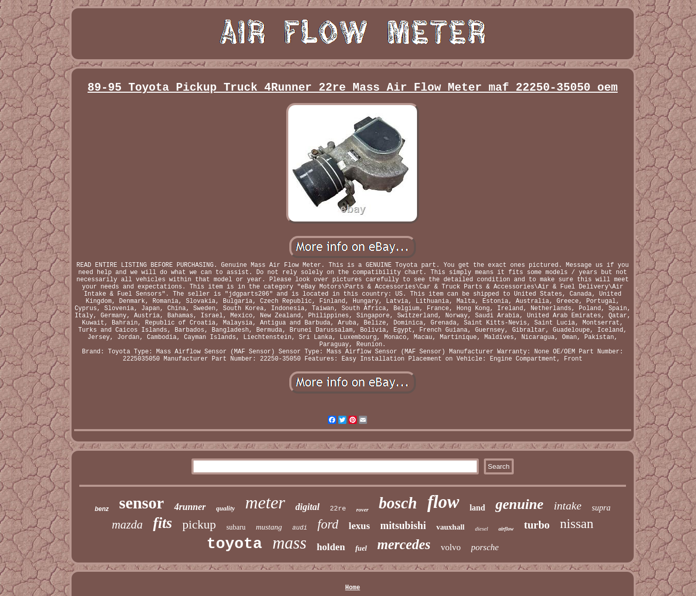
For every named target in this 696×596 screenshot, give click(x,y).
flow (443, 502)
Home (352, 587)
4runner (189, 507)
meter (265, 502)
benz (102, 509)
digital (307, 507)
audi (299, 528)
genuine (519, 504)
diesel (482, 528)
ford (328, 524)
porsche (485, 547)
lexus (359, 525)
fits (162, 523)
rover (362, 509)
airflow (505, 529)
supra (601, 507)
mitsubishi (403, 525)
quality (225, 508)
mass (289, 543)
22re (338, 509)
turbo (537, 525)
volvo (451, 547)
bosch (398, 503)
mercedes (403, 544)
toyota (234, 544)
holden (331, 546)
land (477, 507)
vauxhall (450, 527)
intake (568, 505)
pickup (199, 524)
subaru (236, 527)
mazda (127, 524)
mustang (269, 527)
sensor (141, 502)
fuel (361, 548)
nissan (577, 523)
